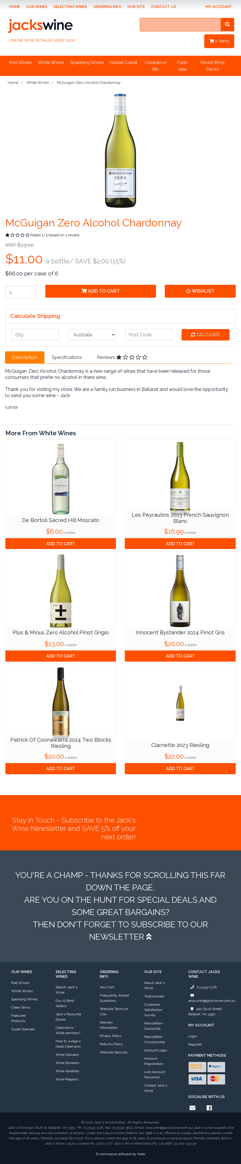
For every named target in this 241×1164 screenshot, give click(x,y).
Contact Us (163, 6)
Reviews (122, 357)
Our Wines (36, 6)
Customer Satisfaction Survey (153, 1009)
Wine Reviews (67, 1063)
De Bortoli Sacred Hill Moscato (60, 520)
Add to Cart (101, 291)
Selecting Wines (70, 6)
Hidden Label (123, 62)
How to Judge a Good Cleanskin (68, 1043)
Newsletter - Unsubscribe (154, 1039)
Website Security (114, 1052)
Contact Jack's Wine (155, 1088)
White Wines (51, 62)
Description (24, 357)
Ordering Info (107, 6)
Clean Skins (20, 1007)
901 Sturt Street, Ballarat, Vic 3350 (205, 1011)
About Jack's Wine (154, 985)
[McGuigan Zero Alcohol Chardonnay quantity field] (20, 292)
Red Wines (20, 62)
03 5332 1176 (202, 987)
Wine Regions (67, 1079)
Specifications (67, 357)
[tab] (24, 357)
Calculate (205, 334)
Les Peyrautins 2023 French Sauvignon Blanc (180, 518)
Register (195, 1044)
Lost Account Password (154, 1074)
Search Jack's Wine (66, 989)
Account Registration (153, 1061)
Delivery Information (109, 1025)
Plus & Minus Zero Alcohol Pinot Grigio (61, 632)
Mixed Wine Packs (212, 66)
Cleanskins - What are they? (68, 1030)
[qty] (35, 334)
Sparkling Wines (87, 62)
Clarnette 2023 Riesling (180, 745)
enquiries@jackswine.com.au (211, 998)
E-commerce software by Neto (120, 1154)
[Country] (92, 334)
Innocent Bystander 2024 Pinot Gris (180, 632)
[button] (200, 291)
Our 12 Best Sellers (65, 1003)
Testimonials (154, 996)
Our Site (136, 6)
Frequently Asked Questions (114, 998)
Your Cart (107, 987)
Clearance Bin (156, 66)
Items (219, 41)
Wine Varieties (67, 1071)
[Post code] (149, 334)
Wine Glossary (67, 1055)
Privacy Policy (111, 1036)
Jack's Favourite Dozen (68, 1016)
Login (192, 1036)
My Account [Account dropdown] (219, 6)
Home (14, 6)
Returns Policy (111, 1044)
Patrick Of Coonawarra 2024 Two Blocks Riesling (60, 743)
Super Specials (23, 1029)
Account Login (155, 1050)
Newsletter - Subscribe (154, 1026)
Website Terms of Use (114, 1011)
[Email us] (192, 1108)
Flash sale (182, 66)
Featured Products (18, 1018)
